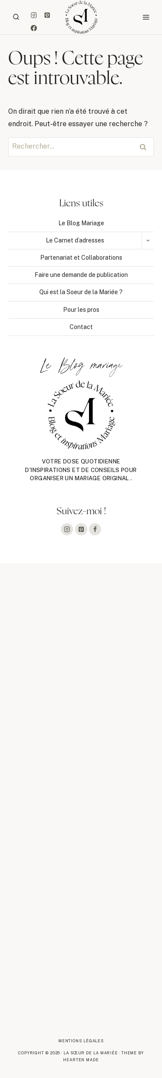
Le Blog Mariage (81, 223)
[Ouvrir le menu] (145, 17)
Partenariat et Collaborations (81, 257)
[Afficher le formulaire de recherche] (16, 17)
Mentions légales (81, 1040)
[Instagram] (34, 15)
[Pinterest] (47, 15)
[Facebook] (34, 28)
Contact (81, 326)
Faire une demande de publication (81, 274)
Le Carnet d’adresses (75, 240)
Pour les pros (81, 309)
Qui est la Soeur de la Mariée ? (81, 292)
